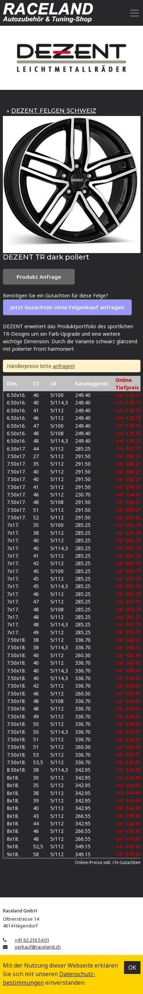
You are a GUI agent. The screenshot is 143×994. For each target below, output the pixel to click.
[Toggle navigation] (133, 12)
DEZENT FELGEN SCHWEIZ (53, 110)
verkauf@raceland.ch (38, 947)
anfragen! (64, 366)
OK (132, 967)
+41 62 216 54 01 (32, 940)
